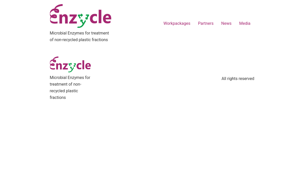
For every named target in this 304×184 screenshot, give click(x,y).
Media (244, 23)
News (226, 23)
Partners (205, 23)
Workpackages (176, 23)
